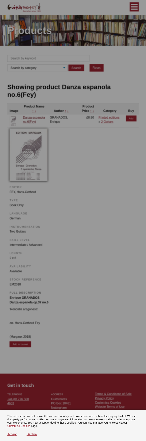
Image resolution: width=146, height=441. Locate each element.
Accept (12, 434)
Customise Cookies (18, 425)
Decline (32, 434)
